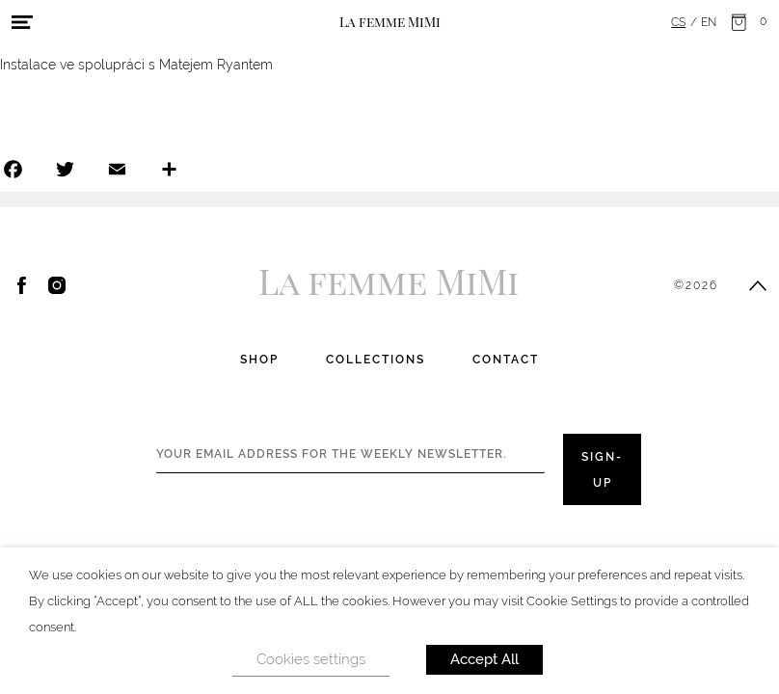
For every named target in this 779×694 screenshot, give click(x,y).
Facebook (22, 285)
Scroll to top (757, 285)
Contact (505, 359)
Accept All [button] (484, 659)
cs (678, 22)
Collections (375, 359)
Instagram (57, 285)
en (708, 22)
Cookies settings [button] (310, 659)
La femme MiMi (390, 21)
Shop (259, 359)
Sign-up (602, 470)
